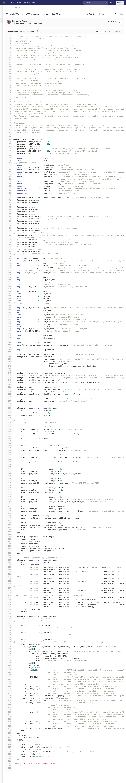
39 (12, 125)
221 (12, 551)
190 (12, 478)
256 (12, 632)
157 (12, 401)
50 (12, 151)
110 (12, 291)
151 (12, 387)
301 (12, 738)
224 (12, 558)
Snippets (27, 2)
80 (12, 221)
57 (12, 167)
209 (12, 523)
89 (12, 242)
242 (12, 600)
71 (12, 200)
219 (12, 546)
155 (12, 396)
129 (12, 336)
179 (12, 452)
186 (12, 469)
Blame (101, 14)
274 (12, 674)
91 (12, 247)
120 (12, 314)
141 (12, 364)
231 (12, 574)
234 (12, 581)
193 (12, 485)
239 (12, 593)
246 (12, 609)
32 (12, 109)
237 (12, 588)
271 (12, 667)
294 (12, 721)
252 (12, 623)
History (109, 14)
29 (12, 102)
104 (12, 277)
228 (12, 567)
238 (12, 590)
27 (12, 97)
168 (12, 427)
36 (12, 118)
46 (12, 141)
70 (12, 198)
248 (12, 614)
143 (12, 368)
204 (12, 511)
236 (12, 586)
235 (12, 583)
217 (12, 541)
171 (12, 434)
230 (12, 572)
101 (12, 270)
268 (12, 660)
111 (12, 293)
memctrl (39, 14)
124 (12, 324)
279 (12, 686)
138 (12, 357)
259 (12, 639)
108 (12, 286)
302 (12, 740)
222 (12, 553)
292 (12, 717)
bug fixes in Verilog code (25, 21)
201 (12, 504)
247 (12, 611)
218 (12, 544)
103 (12, 275)
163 (12, 415)
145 (12, 373)
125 (12, 326)
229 (12, 569)
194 (12, 487)
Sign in (119, 3)
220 (12, 548)
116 (12, 305)
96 (12, 258)
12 (12, 62)
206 (12, 516)
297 (12, 728)
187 (12, 471)
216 (12, 539)
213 (12, 532)
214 (12, 534)
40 (12, 127)
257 (12, 635)
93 (12, 251)
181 (12, 457)
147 (12, 378)
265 (12, 653)
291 (12, 714)
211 (12, 527)
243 (12, 602)
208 (12, 520)
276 (12, 679)
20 (12, 81)
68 (12, 193)
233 (12, 579)
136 (12, 352)
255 (12, 630)
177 (12, 448)
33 (12, 111)
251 (12, 621)
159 (12, 406)
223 (12, 555)
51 (12, 153)
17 (12, 74)
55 (12, 163)
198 (12, 497)
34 (12, 113)
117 (12, 307)
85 (12, 233)
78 (12, 216)
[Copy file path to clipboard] (41, 31)
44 (12, 137)
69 (12, 195)
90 (12, 244)
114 (12, 300)
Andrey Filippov (22, 23)
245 (12, 607)
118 (12, 310)
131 (12, 340)
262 (12, 646)
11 (12, 60)
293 (12, 719)
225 (12, 560)
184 (12, 464)
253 (12, 625)
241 (12, 597)
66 (12, 188)
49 (12, 148)
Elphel (11, 8)
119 (12, 312)
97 (12, 261)
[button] (3, 780)
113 (12, 298)
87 (12, 237)
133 (12, 345)
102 (12, 272)
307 (12, 752)
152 (12, 389)
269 (12, 663)
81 (12, 223)
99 (12, 265)
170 (12, 431)
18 (12, 76)
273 (12, 672)
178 (12, 450)
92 (12, 249)
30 (12, 104)
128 (12, 333)
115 (12, 303)
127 (12, 331)
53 (12, 158)
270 (12, 665)
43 (12, 134)
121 (12, 317)
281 (12, 691)
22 (12, 85)
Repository (26, 8)
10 (12, 57)
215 (12, 537)
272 (12, 670)
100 (12, 268)
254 (12, 628)
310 (12, 759)
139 (12, 359)
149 (12, 382)
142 (12, 366)
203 (12, 508)
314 (12, 768)
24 (12, 90)
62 (12, 179)
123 (12, 321)
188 (12, 473)
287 (12, 705)
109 (12, 289)
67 (12, 191)
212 (12, 530)
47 (12, 144)
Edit (110, 31)
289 (12, 710)
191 (12, 480)
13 (12, 64)
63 (12, 181)
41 (12, 130)
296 (12, 726)
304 (12, 745)
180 (12, 455)
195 (12, 490)
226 (12, 562)
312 (12, 763)
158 (12, 403)
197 (12, 494)
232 (12, 576)
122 (12, 319)
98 (12, 263)
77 (12, 214)
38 (12, 123)
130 (12, 338)
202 (12, 506)
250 (12, 618)
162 (12, 413)
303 (12, 742)
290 (12, 712)
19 (12, 78)
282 (12, 693)
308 (12, 754)
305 (12, 747)
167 (12, 424)
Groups (19, 2)
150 (12, 385)
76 (12, 212)
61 (12, 177)
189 (12, 476)
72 (12, 202)
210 (12, 525)
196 (12, 492)
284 (12, 698)
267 (12, 658)
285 (12, 700)
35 (12, 116)
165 (12, 420)
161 (12, 410)
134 (12, 347)
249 (12, 616)
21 (12, 83)
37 (12, 120)
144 (12, 371)
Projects (11, 2)
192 (12, 483)
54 (12, 160)
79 (12, 219)
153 (12, 392)
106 (12, 282)
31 (12, 106)
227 (12, 565)
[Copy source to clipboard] (97, 31)
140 (12, 361)
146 (12, 375)
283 (12, 696)
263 (12, 649)
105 (12, 279)
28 (12, 99)
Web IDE (118, 31)
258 (12, 637)
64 (12, 184)
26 (12, 95)
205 (12, 513)
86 (12, 235)
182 (12, 459)
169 (12, 429)
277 (12, 681)
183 (12, 462)
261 (12, 644)
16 (12, 71)
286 (12, 703)
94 (12, 254)
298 (12, 731)
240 (12, 595)
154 (12, 394)
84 (12, 230)
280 (12, 688)
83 (12, 228)
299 (12, 733)
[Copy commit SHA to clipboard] (119, 22)
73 (12, 205)
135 (12, 350)
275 (12, 677)
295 (12, 724)
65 (12, 186)
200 (12, 501)
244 (12, 604)
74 (12, 207)
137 (12, 354)
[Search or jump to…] (96, 2)
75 (12, 209)
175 (12, 443)
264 (12, 651)
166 (12, 422)
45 (12, 139)
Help (33, 2)
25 (12, 92)
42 (12, 132)
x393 (32, 14)
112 (12, 296)
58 (12, 170)
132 (12, 343)
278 (12, 684)
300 (12, 735)
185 (12, 466)
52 (12, 156)
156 (12, 399)
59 (12, 172)
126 (12, 328)
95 (12, 256)
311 (12, 761)
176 (12, 445)
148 (12, 380)
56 (12, 165)
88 (12, 240)
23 (12, 88)
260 (12, 642)
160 (12, 408)
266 (12, 656)
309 (12, 756)
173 (12, 438)
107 (12, 284)
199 (12, 499)
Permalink (119, 14)
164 (12, 417)
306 (12, 749)
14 (12, 67)
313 (12, 766)
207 (12, 518)
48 (12, 146)
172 (12, 436)
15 (12, 69)
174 (12, 441)
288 (12, 707)
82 (12, 226)
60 (12, 174)
